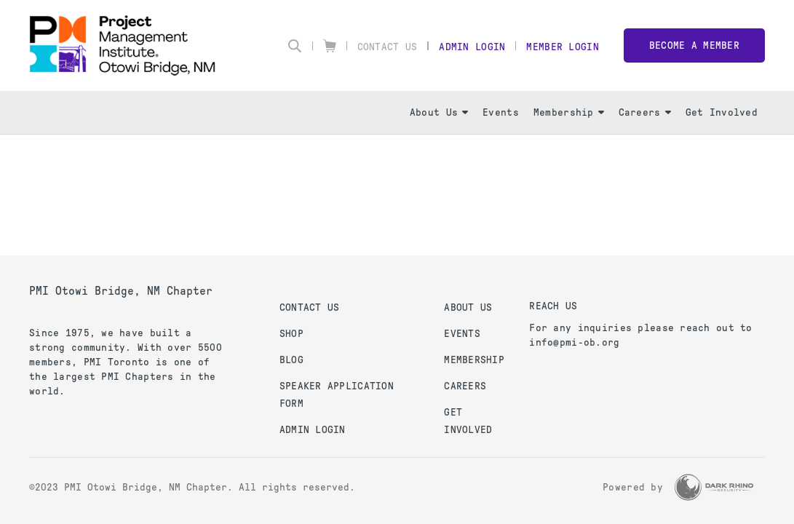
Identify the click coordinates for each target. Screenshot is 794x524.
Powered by (633, 487)
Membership (568, 112)
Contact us (309, 307)
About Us (439, 112)
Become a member (694, 45)
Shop (291, 333)
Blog (291, 359)
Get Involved (722, 112)
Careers (645, 112)
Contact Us (387, 46)
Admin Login (472, 46)
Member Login (562, 46)
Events (501, 112)
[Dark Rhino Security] (714, 487)
